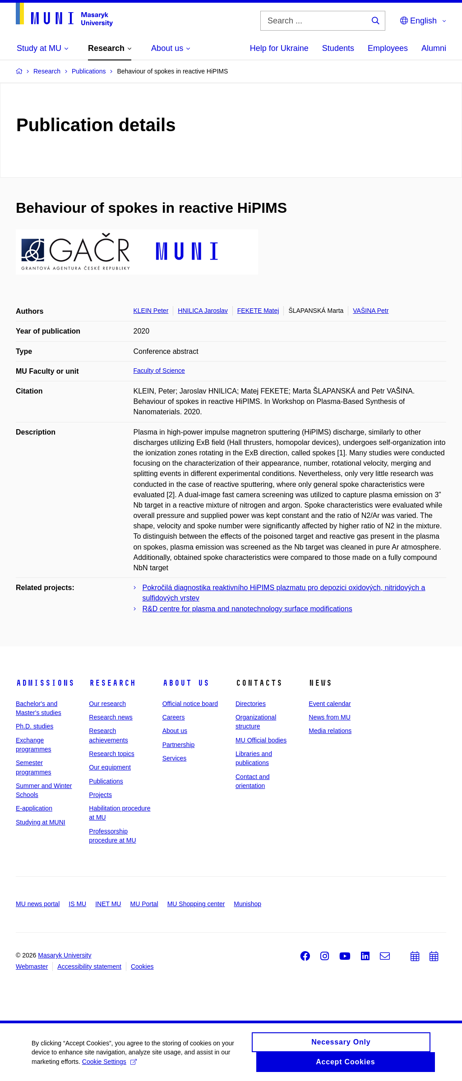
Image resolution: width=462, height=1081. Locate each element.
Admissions (45, 683)
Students (338, 48)
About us (185, 683)
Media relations (330, 730)
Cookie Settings (109, 1063)
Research (112, 683)
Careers (173, 717)
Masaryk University (64, 955)
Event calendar (330, 703)
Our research (107, 703)
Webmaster (32, 966)
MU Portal (144, 903)
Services (174, 758)
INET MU (108, 903)
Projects (100, 794)
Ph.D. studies (34, 726)
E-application (34, 808)
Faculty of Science (159, 370)
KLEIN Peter (151, 310)
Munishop (247, 903)
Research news (111, 717)
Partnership (178, 744)
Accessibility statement (89, 966)
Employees (388, 48)
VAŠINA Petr (370, 310)
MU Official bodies (261, 740)
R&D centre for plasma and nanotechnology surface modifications (247, 609)
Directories (251, 703)
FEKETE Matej (258, 310)
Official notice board (190, 703)
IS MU (77, 903)
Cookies (142, 966)
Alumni (433, 48)
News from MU (330, 717)
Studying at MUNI (40, 822)
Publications (106, 781)
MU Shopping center (196, 903)
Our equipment (110, 767)
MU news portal (38, 903)
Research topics (111, 753)
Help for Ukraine (279, 48)
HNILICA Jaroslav (202, 310)
